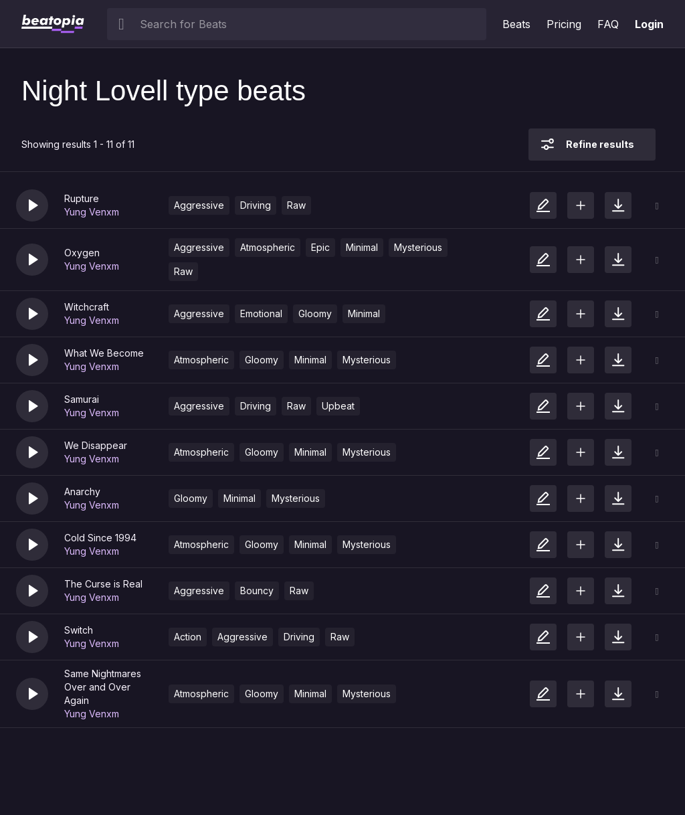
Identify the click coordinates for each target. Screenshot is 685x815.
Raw (296, 205)
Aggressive (199, 205)
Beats (516, 24)
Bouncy (257, 590)
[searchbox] (310, 24)
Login (649, 24)
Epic (320, 247)
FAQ (608, 24)
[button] (32, 205)
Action (187, 636)
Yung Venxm (91, 211)
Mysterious (418, 247)
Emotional (261, 313)
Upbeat (338, 406)
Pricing (564, 24)
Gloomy (315, 313)
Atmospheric (267, 247)
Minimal (362, 247)
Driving (255, 205)
